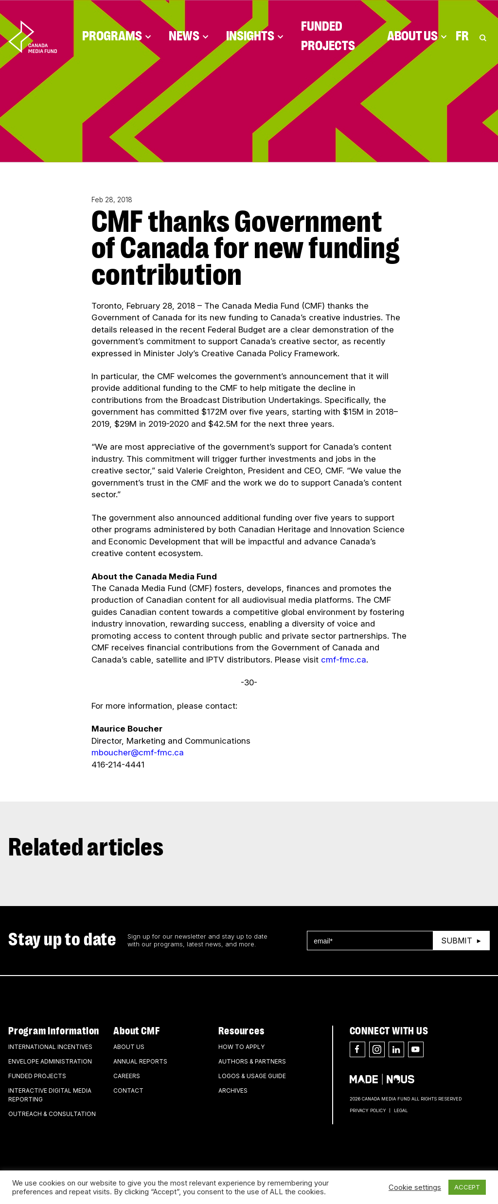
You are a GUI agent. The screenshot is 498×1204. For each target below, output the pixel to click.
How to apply (241, 1046)
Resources (241, 1031)
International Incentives (50, 1046)
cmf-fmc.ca (343, 659)
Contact (128, 1090)
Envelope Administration (50, 1061)
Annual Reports (140, 1061)
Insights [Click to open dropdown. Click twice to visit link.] (255, 36)
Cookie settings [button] (415, 1187)
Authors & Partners (252, 1061)
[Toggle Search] (483, 36)
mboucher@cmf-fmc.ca (137, 752)
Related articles (86, 848)
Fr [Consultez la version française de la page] (462, 36)
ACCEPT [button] (467, 1187)
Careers (126, 1076)
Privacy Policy (368, 1110)
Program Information (53, 1031)
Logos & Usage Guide (252, 1076)
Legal (401, 1110)
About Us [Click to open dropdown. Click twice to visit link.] (417, 36)
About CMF (136, 1031)
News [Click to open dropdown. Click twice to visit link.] (189, 36)
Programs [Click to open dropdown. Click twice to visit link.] (116, 36)
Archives (233, 1090)
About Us (128, 1046)
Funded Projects (328, 36)
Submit (456, 940)
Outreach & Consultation (52, 1113)
